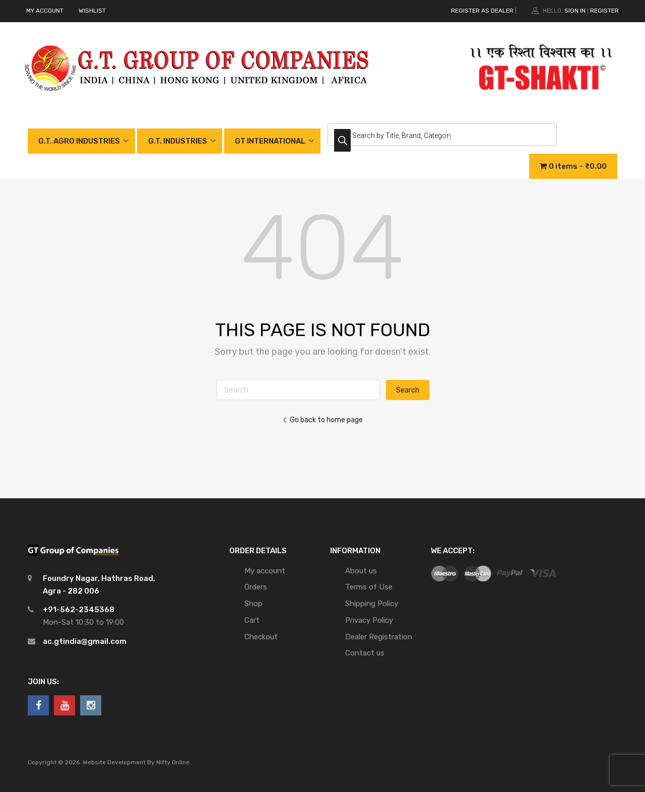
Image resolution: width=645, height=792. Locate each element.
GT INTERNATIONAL (270, 141)
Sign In (575, 10)
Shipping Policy (371, 603)
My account (264, 570)
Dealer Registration (378, 636)
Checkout (261, 636)
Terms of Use (369, 586)
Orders (255, 586)
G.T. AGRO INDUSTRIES (79, 141)
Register (604, 10)
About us (361, 570)
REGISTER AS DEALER (482, 10)
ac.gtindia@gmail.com (84, 641)
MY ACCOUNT (44, 10)
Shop (253, 603)
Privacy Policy (369, 620)
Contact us (364, 652)
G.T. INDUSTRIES (177, 141)
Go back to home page (322, 420)
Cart (252, 620)
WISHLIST (92, 10)
